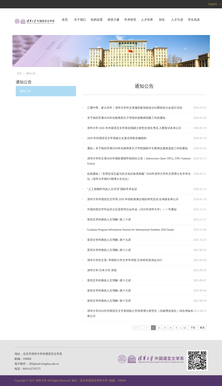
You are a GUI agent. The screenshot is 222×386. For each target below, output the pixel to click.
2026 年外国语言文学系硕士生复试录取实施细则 (117, 138)
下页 (192, 327)
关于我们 (80, 19)
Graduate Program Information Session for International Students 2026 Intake (130, 229)
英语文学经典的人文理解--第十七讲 (109, 280)
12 (185, 327)
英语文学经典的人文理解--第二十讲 (109, 219)
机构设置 (97, 19)
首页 (65, 19)
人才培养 (147, 19)
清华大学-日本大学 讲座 (102, 270)
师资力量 (113, 19)
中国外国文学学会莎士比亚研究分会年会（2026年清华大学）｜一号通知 (132, 209)
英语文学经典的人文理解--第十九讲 (109, 239)
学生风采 (194, 19)
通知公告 (31, 73)
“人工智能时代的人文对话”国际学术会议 (112, 189)
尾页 (202, 327)
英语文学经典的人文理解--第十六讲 (109, 290)
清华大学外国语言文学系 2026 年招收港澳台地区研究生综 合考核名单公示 (133, 199)
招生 (162, 19)
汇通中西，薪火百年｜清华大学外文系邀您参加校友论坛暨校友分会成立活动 (134, 107)
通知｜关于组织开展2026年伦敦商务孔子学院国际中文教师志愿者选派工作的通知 (137, 148)
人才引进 (177, 19)
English (215, 4)
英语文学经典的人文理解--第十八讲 (109, 250)
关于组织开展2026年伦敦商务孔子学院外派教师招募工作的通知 (126, 117)
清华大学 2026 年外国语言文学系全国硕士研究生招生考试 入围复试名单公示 (134, 128)
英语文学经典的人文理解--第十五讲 (109, 300)
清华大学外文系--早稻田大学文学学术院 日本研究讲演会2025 (124, 260)
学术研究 (130, 19)
